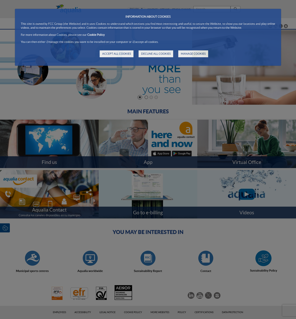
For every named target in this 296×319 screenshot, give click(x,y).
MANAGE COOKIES (193, 53)
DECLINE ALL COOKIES (156, 53)
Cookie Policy (96, 34)
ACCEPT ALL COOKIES (116, 53)
